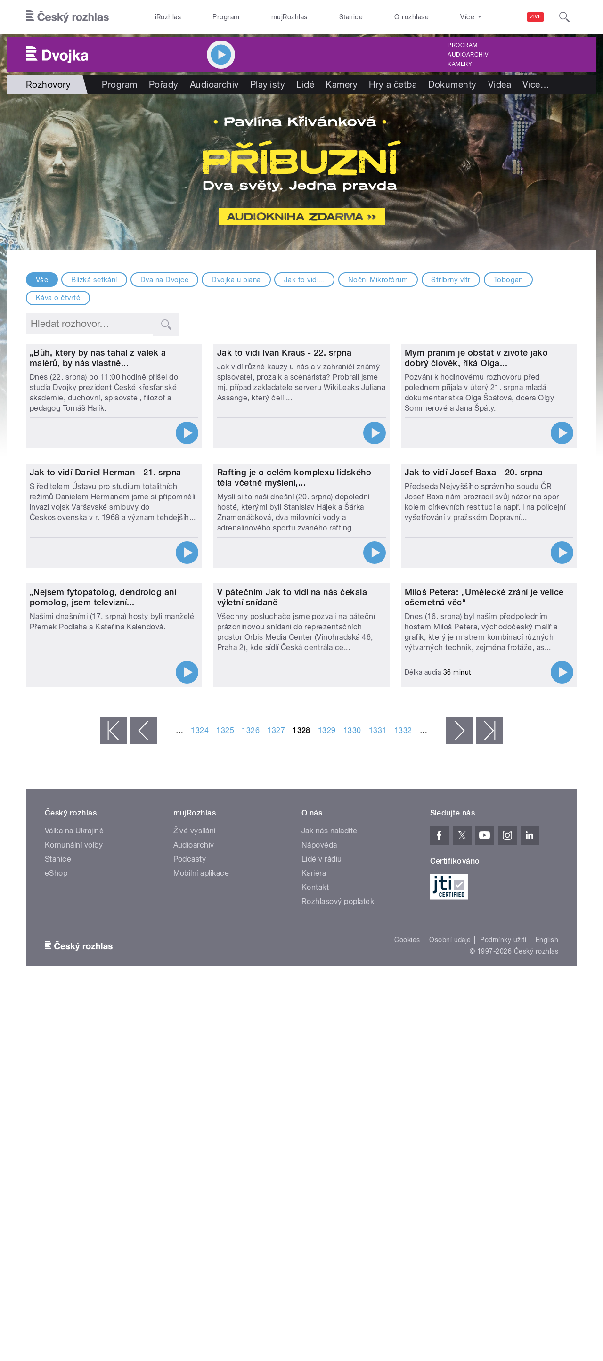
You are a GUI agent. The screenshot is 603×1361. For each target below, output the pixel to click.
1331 (378, 1026)
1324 (200, 1026)
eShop (56, 1169)
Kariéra (314, 1169)
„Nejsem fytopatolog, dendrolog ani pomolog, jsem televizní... (103, 893)
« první (113, 1026)
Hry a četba (393, 84)
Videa (499, 84)
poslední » (489, 1026)
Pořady (164, 84)
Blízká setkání (94, 280)
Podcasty (189, 1154)
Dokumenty (452, 84)
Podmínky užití (503, 1235)
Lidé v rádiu (322, 1154)
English (547, 1235)
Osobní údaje (450, 1235)
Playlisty (267, 84)
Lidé (305, 84)
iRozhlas (168, 17)
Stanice (351, 17)
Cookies (407, 1235)
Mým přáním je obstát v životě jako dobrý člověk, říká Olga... (476, 457)
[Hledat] (564, 17)
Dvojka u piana (236, 280)
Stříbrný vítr (450, 280)
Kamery (460, 64)
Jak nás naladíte (330, 1126)
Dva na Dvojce (164, 280)
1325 (225, 1026)
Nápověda (319, 1140)
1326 (251, 1026)
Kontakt (315, 1183)
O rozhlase (411, 17)
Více (535, 84)
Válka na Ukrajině (74, 1126)
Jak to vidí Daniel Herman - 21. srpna (105, 670)
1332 (403, 1026)
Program (225, 17)
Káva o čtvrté (58, 297)
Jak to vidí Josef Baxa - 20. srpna (474, 670)
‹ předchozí (143, 1026)
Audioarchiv (468, 54)
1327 (276, 1026)
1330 (352, 1026)
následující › (459, 1026)
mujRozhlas (289, 17)
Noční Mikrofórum (378, 280)
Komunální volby (74, 1140)
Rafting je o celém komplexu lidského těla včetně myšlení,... (294, 675)
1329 (327, 1026)
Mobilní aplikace (201, 1169)
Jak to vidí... (304, 280)
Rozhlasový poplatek (338, 1197)
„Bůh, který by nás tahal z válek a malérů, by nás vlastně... (98, 457)
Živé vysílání (194, 1126)
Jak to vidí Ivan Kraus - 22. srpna (284, 451)
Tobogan (508, 280)
